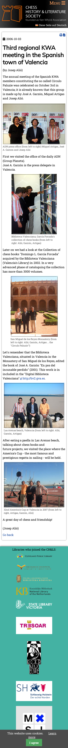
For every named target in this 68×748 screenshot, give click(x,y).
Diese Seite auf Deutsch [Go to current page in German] (53, 25)
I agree (34, 743)
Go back (8, 535)
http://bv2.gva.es (34, 378)
